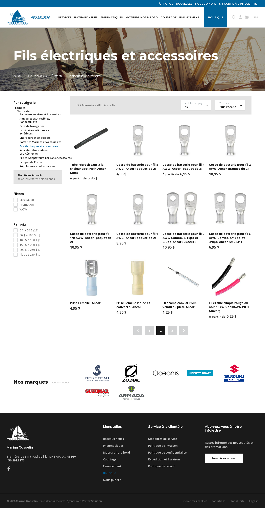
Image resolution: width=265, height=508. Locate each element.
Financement (189, 17)
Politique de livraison (163, 446)
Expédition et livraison (164, 459)
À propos (166, 3)
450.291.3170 (40, 17)
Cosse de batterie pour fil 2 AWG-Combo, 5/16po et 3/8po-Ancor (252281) (183, 238)
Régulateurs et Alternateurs (37, 166)
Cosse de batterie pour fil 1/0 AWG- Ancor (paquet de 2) (91, 238)
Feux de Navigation (32, 126)
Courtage (168, 17)
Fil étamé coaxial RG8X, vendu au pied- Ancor (180, 305)
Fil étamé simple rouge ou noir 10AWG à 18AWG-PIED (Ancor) (229, 307)
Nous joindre (205, 3)
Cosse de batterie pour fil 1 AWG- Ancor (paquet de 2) (137, 236)
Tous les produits (37, 76)
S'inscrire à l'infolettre (238, 3)
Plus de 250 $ (30, 254)
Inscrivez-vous (224, 458)
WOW (23, 209)
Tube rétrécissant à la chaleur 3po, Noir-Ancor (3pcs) (88, 168)
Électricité (57, 76)
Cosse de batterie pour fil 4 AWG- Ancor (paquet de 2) (183, 166)
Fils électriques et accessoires (39, 146)
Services (64, 17)
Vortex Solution (92, 501)
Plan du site (237, 501)
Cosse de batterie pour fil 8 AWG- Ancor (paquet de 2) (137, 166)
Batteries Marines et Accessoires (40, 142)
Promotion (27, 204)
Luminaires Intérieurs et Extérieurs (35, 132)
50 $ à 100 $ (30, 235)
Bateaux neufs (86, 17)
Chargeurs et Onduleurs (35, 137)
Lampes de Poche (31, 162)
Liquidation (27, 200)
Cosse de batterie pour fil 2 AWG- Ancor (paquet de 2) (230, 166)
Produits (19, 107)
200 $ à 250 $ (31, 250)
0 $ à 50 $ (29, 230)
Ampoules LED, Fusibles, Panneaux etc (35, 120)
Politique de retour (161, 466)
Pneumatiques (111, 17)
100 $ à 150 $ (31, 240)
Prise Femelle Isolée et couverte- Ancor (133, 305)
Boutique (215, 17)
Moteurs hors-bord (142, 17)
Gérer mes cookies (195, 501)
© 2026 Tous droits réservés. (36, 501)
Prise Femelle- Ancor (85, 303)
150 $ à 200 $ (31, 245)
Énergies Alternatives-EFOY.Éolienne (34, 152)
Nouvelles (184, 3)
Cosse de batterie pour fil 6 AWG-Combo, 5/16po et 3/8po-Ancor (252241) (230, 238)
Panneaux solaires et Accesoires (40, 114)
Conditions (218, 501)
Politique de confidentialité (167, 452)
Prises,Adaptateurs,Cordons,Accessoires (46, 157)
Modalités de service (162, 439)
